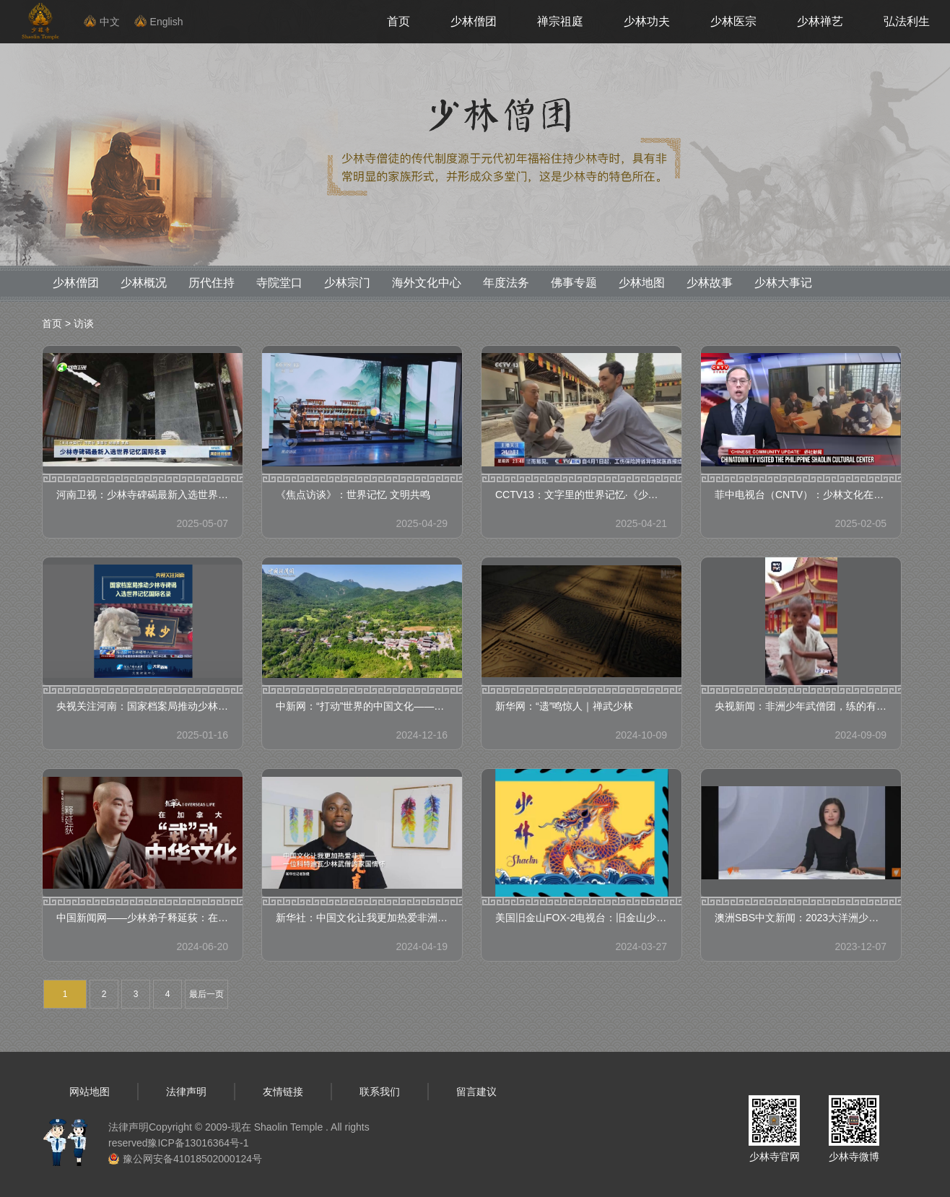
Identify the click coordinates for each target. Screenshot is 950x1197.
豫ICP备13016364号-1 (197, 1143)
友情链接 (283, 1091)
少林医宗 (733, 21)
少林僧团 (473, 21)
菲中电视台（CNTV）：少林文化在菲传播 (801, 494)
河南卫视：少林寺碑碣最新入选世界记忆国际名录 (142, 494)
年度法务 (506, 283)
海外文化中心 (426, 283)
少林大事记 (783, 283)
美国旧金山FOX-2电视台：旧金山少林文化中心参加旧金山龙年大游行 (581, 917)
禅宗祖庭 (560, 21)
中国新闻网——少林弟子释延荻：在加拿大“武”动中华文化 (142, 917)
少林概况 (144, 283)
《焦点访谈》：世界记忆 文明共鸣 (353, 494)
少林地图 (642, 283)
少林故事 (710, 283)
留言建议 (476, 1091)
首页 (398, 21)
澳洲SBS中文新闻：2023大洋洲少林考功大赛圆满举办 (801, 917)
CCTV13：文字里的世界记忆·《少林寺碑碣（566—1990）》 (581, 494)
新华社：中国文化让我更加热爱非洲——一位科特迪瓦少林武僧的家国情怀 (362, 917)
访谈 (84, 323)
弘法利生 (907, 21)
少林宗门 (347, 283)
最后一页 (206, 994)
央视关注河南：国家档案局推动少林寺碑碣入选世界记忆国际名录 (142, 706)
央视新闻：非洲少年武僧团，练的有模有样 (801, 706)
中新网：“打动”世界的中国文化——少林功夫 (362, 706)
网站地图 (89, 1091)
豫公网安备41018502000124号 (192, 1159)
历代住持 (211, 283)
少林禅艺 (820, 21)
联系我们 (379, 1091)
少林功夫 (647, 21)
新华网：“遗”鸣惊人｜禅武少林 (564, 706)
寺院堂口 (279, 283)
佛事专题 (574, 283)
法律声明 (186, 1091)
